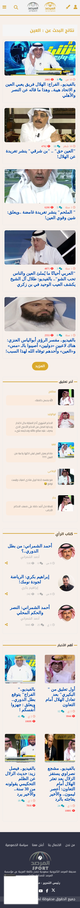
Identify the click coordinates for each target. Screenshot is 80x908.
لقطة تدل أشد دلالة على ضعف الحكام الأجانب (33, 508)
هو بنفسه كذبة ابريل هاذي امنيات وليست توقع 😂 (32, 481)
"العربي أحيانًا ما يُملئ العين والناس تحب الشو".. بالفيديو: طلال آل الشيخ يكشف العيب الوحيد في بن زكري (43, 279)
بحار (54, 497)
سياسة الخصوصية (16, 845)
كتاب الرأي (64, 534)
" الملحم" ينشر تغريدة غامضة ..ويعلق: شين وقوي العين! (41, 215)
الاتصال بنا (54, 845)
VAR (53, 444)
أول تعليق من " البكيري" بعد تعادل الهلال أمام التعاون (60, 697)
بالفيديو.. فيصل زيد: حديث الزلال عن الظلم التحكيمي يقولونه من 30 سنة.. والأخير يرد (20, 781)
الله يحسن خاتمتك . (43, 400)
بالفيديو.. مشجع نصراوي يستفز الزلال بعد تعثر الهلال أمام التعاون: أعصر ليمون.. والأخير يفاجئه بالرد (61, 784)
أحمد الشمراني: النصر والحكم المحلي (30, 610)
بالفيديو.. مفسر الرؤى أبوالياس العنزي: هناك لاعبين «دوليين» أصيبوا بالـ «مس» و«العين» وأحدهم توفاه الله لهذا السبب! (41, 345)
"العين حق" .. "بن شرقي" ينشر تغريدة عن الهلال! (41, 154)
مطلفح (52, 391)
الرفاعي (52, 471)
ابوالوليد (52, 414)
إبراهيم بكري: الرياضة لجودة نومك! (29, 579)
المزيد (40, 366)
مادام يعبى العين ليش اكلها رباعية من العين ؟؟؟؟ (33, 455)
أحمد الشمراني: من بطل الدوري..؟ (30, 548)
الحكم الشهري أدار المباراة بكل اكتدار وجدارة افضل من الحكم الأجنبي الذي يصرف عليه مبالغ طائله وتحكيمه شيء (34, 426)
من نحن (70, 845)
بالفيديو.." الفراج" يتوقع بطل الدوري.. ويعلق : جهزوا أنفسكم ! (23, 699)
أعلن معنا (38, 845)
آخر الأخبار (65, 657)
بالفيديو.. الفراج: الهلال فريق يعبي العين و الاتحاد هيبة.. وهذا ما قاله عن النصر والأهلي (40, 90)
